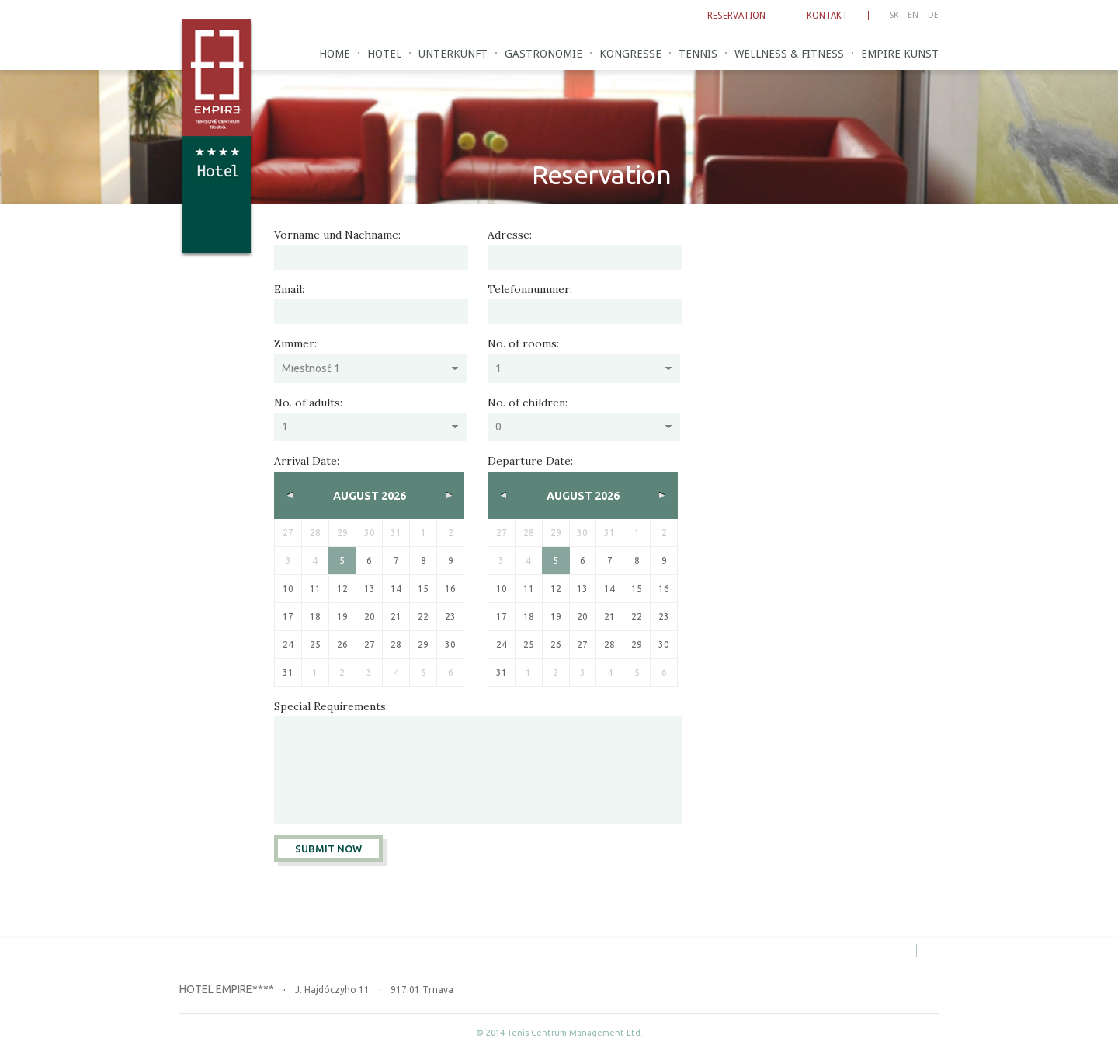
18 (315, 617)
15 (423, 589)
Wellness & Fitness (789, 53)
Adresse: (510, 235)
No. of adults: (308, 403)
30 (450, 645)
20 (369, 617)
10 (288, 589)
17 (288, 617)
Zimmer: (295, 343)
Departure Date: (530, 461)
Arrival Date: (306, 461)
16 (450, 589)
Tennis (698, 53)
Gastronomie (543, 53)
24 (288, 645)
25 (315, 645)
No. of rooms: (523, 343)
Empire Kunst (900, 53)
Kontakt (827, 15)
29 (423, 645)
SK (893, 15)
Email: (289, 289)
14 (396, 589)
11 (315, 589)
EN (913, 15)
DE (933, 15)
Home (334, 53)
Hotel (384, 53)
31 (288, 672)
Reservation (736, 15)
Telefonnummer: (530, 289)
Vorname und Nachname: (337, 235)
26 (342, 645)
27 (369, 645)
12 (342, 589)
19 (342, 617)
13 (369, 589)
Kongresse (630, 53)
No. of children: (528, 403)
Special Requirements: (331, 706)
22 (423, 617)
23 (450, 617)
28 (396, 645)
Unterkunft (453, 53)
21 (396, 617)
